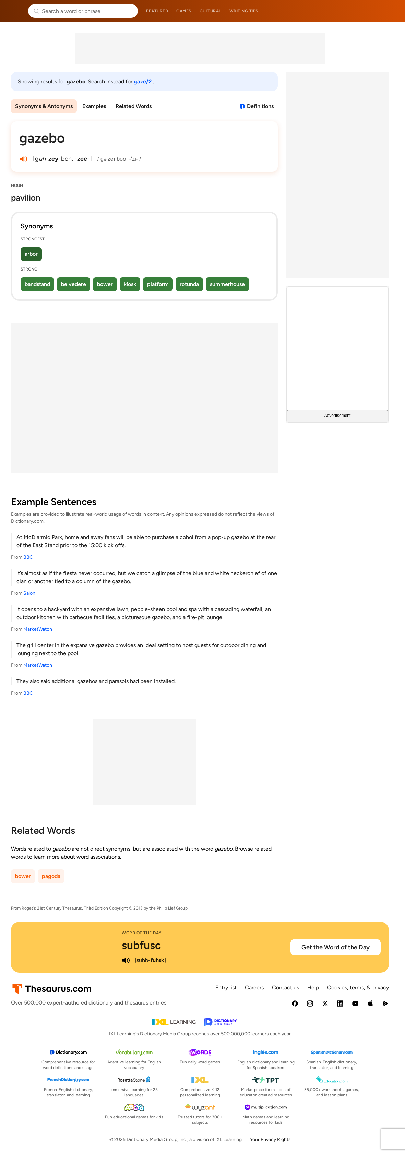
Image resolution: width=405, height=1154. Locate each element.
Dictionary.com (390, 11)
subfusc (141, 945)
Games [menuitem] (183, 11)
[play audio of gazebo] (23, 159)
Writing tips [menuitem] (243, 11)
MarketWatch (37, 629)
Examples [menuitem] (94, 106)
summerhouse (227, 284)
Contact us (285, 987)
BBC (28, 557)
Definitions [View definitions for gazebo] (260, 106)
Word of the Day (142, 932)
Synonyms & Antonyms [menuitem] (44, 106)
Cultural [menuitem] (210, 11)
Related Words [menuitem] (134, 106)
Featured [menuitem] (157, 11)
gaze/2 (143, 81)
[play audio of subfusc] (126, 960)
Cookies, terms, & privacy (358, 987)
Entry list (226, 987)
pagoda (51, 876)
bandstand (37, 284)
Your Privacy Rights (270, 1139)
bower (105, 284)
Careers (254, 987)
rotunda (189, 284)
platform (158, 284)
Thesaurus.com (15, 11)
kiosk (130, 284)
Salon (29, 593)
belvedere (73, 284)
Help (313, 987)
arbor (31, 254)
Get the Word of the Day (335, 947)
